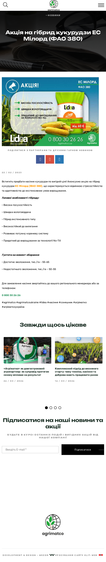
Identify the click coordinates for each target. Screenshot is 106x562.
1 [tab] (46, 400)
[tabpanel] (27, 352)
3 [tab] (55, 400)
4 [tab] (59, 400)
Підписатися (82, 442)
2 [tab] (50, 400)
